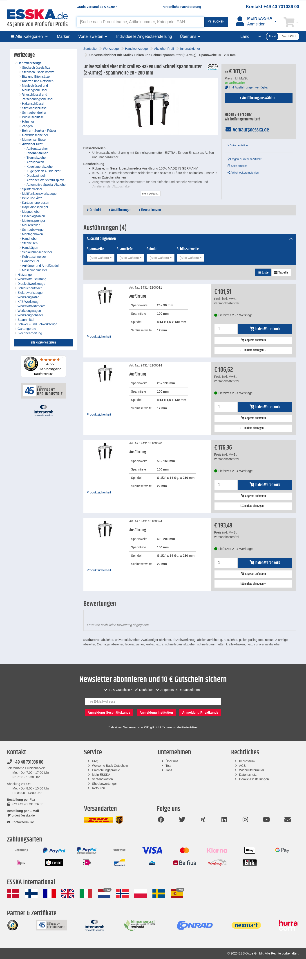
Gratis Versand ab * (97, 7)
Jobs (168, 770)
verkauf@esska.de (247, 130)
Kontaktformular (20, 822)
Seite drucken (238, 165)
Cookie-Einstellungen (254, 779)
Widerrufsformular (251, 770)
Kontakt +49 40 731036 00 (272, 6)
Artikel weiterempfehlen (243, 172)
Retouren (98, 788)
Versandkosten (102, 779)
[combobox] (100, 258)
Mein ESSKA (101, 774)
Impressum (247, 761)
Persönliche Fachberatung (181, 7)
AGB (242, 765)
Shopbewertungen (105, 783)
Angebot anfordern (253, 340)
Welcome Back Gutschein (110, 765)
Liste (263, 272)
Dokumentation (238, 145)
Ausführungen (119, 210)
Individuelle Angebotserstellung (144, 36)
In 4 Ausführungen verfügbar (247, 87)
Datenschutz (248, 774)
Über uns (171, 761)
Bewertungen (149, 210)
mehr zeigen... (150, 193)
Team (169, 765)
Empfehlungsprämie (106, 770)
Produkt (94, 210)
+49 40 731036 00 (25, 762)
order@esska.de (21, 815)
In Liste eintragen (253, 350)
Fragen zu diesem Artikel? (244, 159)
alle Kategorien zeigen (43, 342)
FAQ (95, 761)
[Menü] (63, 358)
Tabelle (281, 272)
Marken (63, 36)
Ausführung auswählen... (258, 98)
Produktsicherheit (99, 336)
